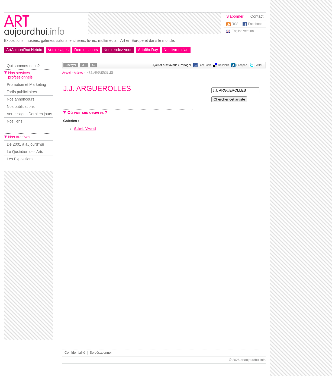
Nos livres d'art (176, 50)
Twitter (258, 65)
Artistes (78, 72)
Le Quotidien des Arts (25, 151)
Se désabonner (101, 353)
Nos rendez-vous (118, 50)
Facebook (255, 24)
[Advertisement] (154, 23)
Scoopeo (241, 65)
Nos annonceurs (20, 99)
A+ (84, 65)
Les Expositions (20, 159)
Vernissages (58, 50)
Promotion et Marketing (26, 84)
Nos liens (14, 121)
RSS (235, 24)
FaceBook (204, 65)
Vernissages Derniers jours (29, 114)
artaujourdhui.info (253, 360)
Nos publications (21, 106)
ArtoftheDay (148, 50)
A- (93, 65)
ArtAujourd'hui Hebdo (24, 50)
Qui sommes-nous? (23, 66)
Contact (256, 16)
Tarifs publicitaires (22, 92)
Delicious (223, 65)
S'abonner (234, 16)
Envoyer (71, 65)
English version (243, 31)
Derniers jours (86, 50)
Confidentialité (75, 353)
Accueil (66, 72)
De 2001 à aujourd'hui (25, 144)
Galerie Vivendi (85, 129)
